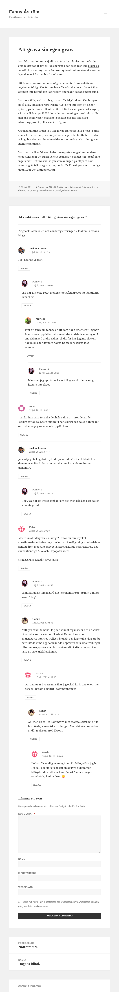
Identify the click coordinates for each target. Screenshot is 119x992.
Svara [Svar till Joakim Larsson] (24, 268)
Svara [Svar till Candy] (27, 660)
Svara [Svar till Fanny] (27, 305)
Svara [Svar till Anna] (24, 435)
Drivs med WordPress (29, 985)
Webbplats (25, 887)
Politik (60, 187)
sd (54, 190)
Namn (21, 859)
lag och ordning (83, 139)
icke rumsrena (33, 135)
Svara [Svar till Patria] (24, 568)
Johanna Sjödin (44, 61)
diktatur (21, 190)
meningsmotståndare (41, 190)
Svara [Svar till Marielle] (30, 356)
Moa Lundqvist (69, 61)
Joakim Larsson (38, 248)
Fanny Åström (24, 11)
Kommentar (26, 814)
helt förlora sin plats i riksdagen (78, 109)
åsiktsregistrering (90, 187)
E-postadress (27, 873)
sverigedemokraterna (66, 190)
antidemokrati (74, 187)
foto (28, 190)
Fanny (41, 187)
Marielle (40, 318)
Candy (36, 618)
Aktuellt (52, 187)
